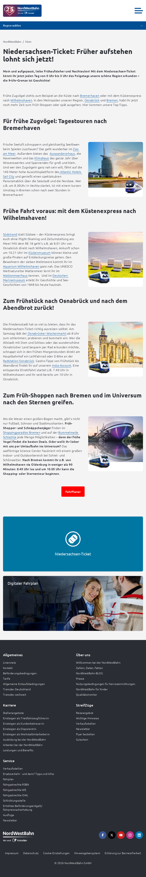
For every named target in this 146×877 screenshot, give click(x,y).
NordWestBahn (12, 41)
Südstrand (10, 234)
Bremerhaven (89, 95)
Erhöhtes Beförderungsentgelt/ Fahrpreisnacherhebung (22, 807)
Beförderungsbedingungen (20, 673)
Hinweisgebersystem (87, 853)
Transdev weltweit (14, 694)
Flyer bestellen (85, 734)
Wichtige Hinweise (87, 718)
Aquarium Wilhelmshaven (21, 266)
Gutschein (82, 739)
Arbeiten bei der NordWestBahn (23, 745)
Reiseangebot (84, 713)
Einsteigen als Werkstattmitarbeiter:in (26, 734)
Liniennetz (9, 662)
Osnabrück (92, 100)
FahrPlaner (73, 491)
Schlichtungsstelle (14, 800)
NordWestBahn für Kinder (92, 689)
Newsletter (83, 729)
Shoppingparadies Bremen (21, 432)
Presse (80, 678)
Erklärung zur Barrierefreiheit (123, 853)
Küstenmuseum (40, 252)
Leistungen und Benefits (18, 750)
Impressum (12, 853)
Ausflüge (8, 815)
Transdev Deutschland (17, 689)
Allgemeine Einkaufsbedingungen (24, 684)
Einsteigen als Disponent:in (19, 729)
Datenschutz (31, 853)
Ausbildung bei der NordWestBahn (24, 739)
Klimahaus (41, 158)
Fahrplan (8, 779)
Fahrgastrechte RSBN (16, 784)
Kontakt (8, 668)
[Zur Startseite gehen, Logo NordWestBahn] (22, 10)
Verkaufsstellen (86, 723)
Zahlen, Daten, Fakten (89, 668)
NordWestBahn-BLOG (89, 673)
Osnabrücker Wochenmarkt (46, 333)
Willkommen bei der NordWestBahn (98, 662)
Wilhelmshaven (21, 100)
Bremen (112, 100)
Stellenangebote (13, 713)
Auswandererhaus (62, 153)
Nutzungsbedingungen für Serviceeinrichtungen (105, 684)
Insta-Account (61, 365)
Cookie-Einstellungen (56, 853)
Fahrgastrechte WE (14, 790)
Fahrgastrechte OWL (15, 795)
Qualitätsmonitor (86, 694)
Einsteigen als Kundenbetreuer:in (23, 723)
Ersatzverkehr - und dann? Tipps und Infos (28, 774)
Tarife (6, 678)
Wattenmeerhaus (15, 275)
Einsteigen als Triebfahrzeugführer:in (26, 718)
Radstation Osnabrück (18, 361)
